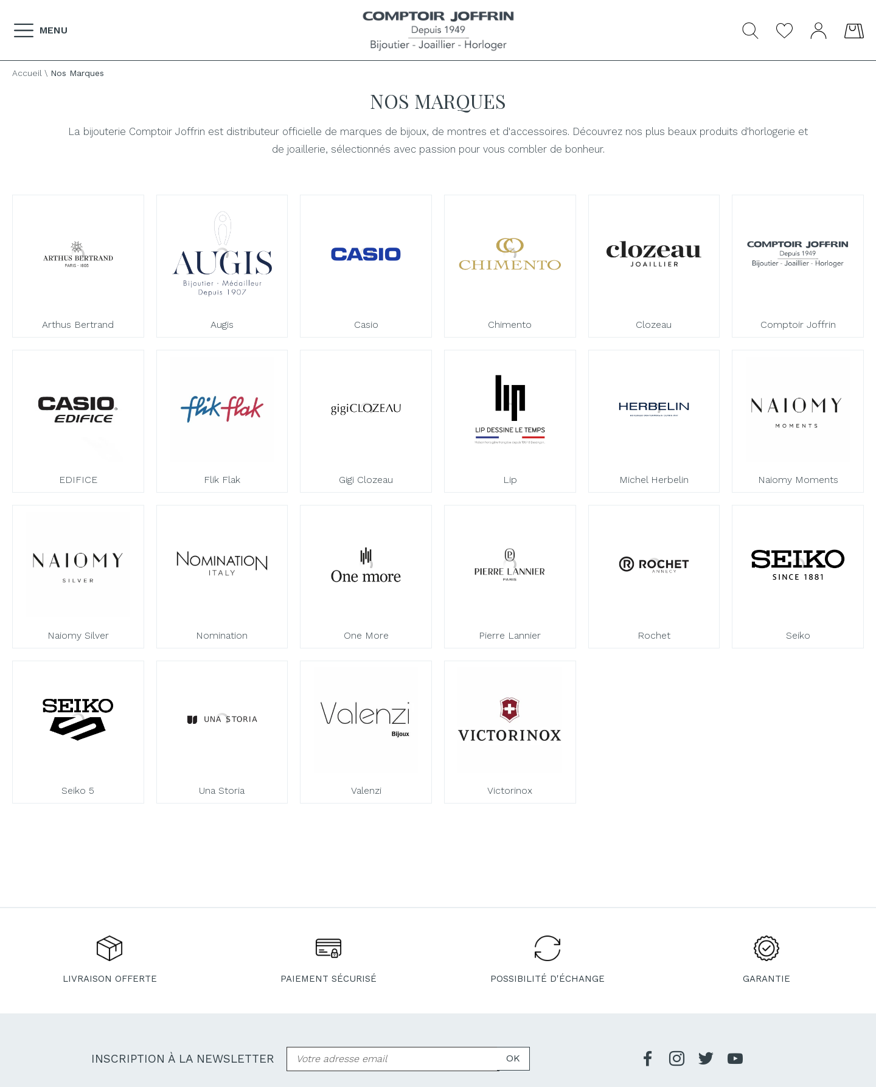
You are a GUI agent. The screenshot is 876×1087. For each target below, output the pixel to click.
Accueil (27, 73)
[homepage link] (438, 31)
